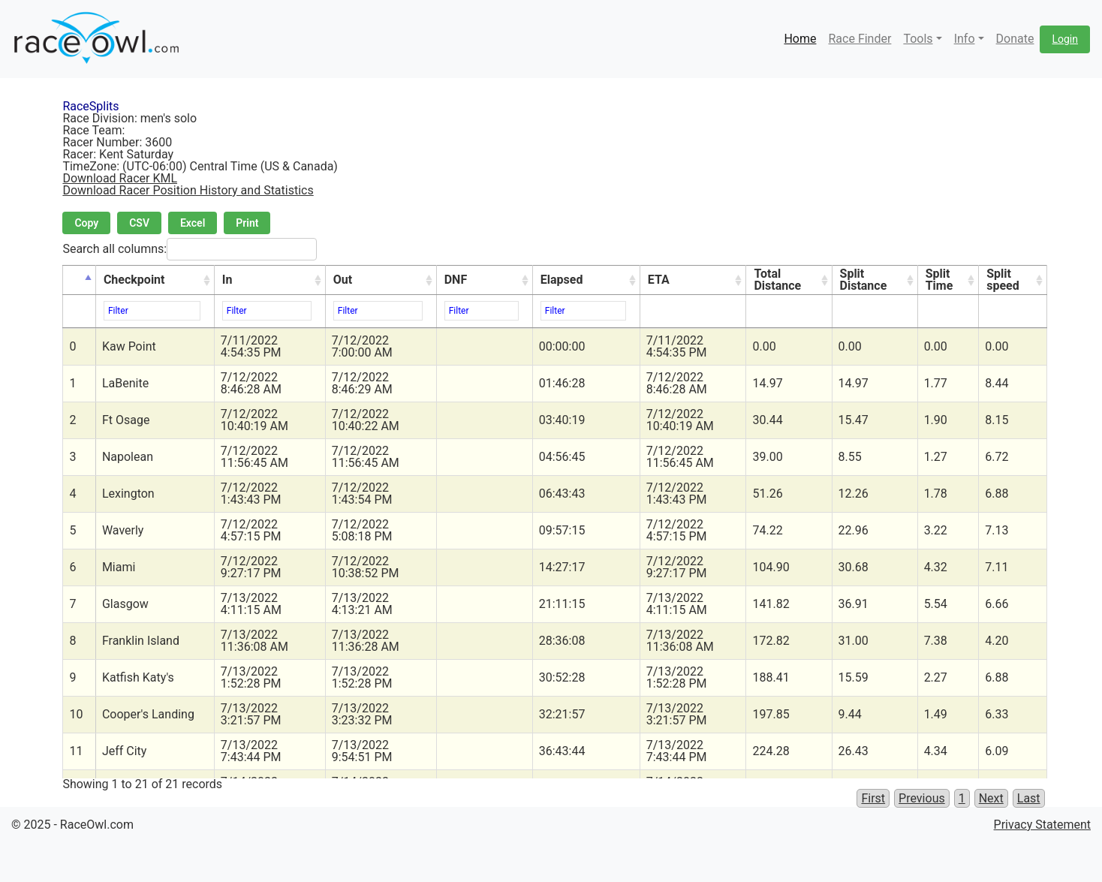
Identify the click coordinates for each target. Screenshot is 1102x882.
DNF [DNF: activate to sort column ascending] (455, 279)
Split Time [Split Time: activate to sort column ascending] (939, 279)
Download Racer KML (119, 178)
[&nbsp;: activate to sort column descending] (79, 280)
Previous (922, 798)
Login (1065, 39)
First (873, 798)
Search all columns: (189, 249)
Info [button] (964, 39)
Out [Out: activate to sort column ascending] (342, 279)
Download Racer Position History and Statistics (187, 190)
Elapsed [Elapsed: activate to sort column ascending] (561, 279)
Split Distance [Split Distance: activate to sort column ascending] (863, 279)
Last (1028, 798)
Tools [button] (917, 39)
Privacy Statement (1042, 824)
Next (991, 798)
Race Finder (859, 39)
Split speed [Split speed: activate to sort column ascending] (1002, 279)
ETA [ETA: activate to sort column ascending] (659, 279)
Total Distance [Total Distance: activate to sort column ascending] (777, 279)
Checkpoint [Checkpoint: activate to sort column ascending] (134, 279)
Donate (1015, 39)
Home (800, 39)
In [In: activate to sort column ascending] (227, 279)
